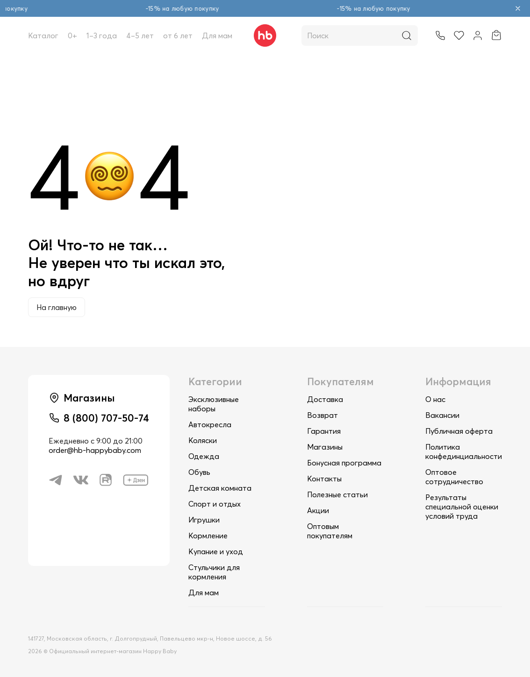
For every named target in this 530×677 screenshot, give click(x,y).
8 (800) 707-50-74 (106, 418)
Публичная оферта (459, 431)
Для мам (217, 35)
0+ (72, 35)
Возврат (322, 415)
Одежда (203, 456)
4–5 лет (140, 35)
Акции (318, 510)
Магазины (325, 446)
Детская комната (219, 488)
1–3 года (101, 35)
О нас (435, 399)
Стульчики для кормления (214, 572)
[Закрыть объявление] (517, 8)
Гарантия (324, 431)
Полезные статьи (337, 494)
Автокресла (209, 424)
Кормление (208, 535)
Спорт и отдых (214, 503)
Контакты (324, 478)
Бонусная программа (344, 462)
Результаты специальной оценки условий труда (461, 507)
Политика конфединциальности (463, 451)
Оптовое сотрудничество (454, 476)
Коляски (202, 440)
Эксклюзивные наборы (213, 404)
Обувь (199, 472)
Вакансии (442, 415)
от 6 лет (178, 35)
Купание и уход (215, 551)
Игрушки (204, 519)
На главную (56, 307)
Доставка (325, 399)
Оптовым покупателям (329, 531)
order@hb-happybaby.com (95, 450)
